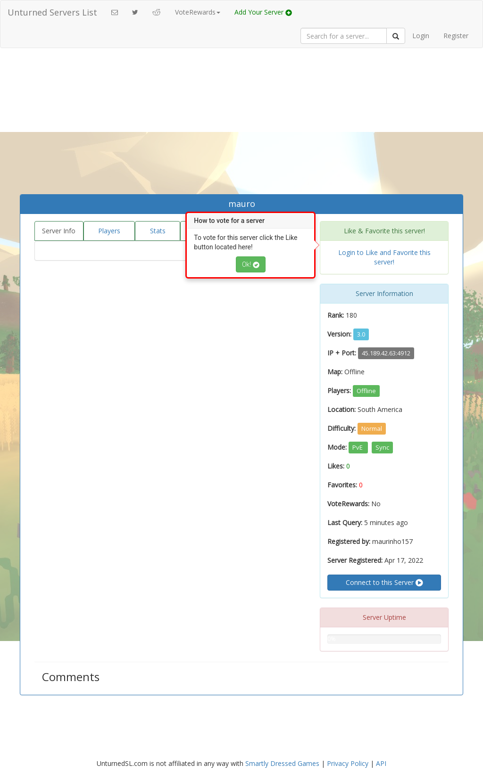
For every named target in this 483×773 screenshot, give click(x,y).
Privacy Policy (347, 763)
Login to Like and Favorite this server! (384, 257)
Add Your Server (263, 12)
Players (109, 230)
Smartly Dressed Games (282, 763)
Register (455, 35)
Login (420, 35)
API (381, 763)
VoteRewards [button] (197, 12)
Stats (158, 230)
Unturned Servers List (52, 12)
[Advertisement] (241, 123)
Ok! (250, 264)
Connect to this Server (384, 582)
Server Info (58, 230)
